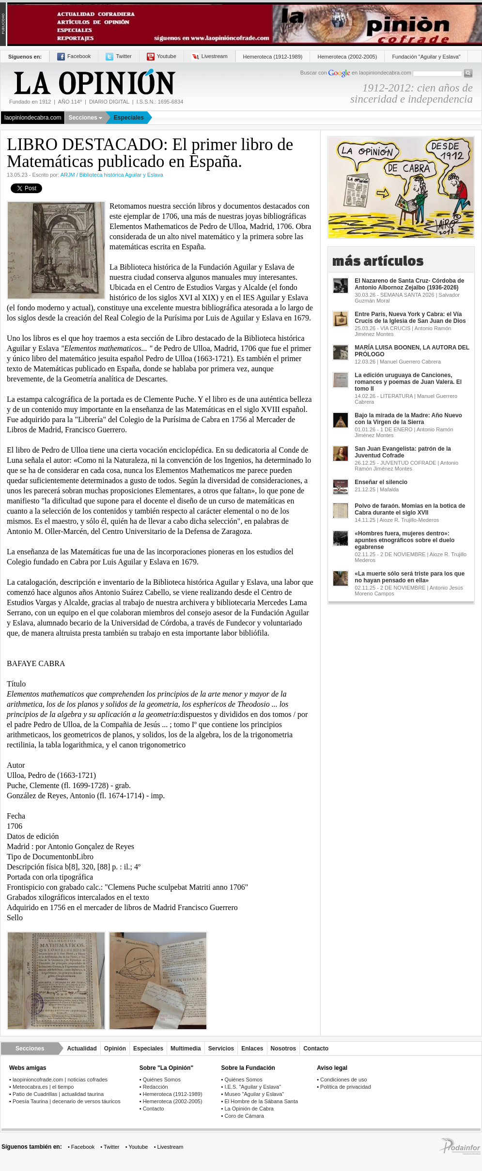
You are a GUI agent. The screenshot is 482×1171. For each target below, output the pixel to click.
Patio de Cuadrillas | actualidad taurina (58, 1094)
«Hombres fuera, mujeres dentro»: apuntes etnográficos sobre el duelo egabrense (404, 540)
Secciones (85, 117)
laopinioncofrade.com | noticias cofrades (60, 1079)
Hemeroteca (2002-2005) (347, 57)
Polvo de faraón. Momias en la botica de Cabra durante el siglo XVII (410, 509)
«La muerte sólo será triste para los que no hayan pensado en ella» (410, 577)
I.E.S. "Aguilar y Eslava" (252, 1087)
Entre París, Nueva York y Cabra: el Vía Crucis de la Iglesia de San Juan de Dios (410, 317)
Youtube (161, 56)
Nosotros (283, 1048)
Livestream (209, 56)
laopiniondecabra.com (32, 117)
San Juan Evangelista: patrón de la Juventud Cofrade (403, 452)
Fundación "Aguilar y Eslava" (426, 57)
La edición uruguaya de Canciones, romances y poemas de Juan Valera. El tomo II (408, 382)
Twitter (118, 56)
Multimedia (186, 1048)
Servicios (221, 1048)
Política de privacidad (345, 1087)
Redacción (155, 1087)
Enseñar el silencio (381, 482)
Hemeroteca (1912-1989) (273, 57)
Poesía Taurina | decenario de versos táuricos (67, 1101)
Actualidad (81, 1048)
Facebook (74, 56)
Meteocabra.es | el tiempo (43, 1087)
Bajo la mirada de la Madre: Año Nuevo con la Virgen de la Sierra (408, 419)
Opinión (115, 1048)
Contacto (315, 1048)
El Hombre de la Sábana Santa (261, 1101)
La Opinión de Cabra (249, 1108)
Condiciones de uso (343, 1079)
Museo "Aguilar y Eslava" (254, 1094)
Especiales (129, 117)
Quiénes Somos (162, 1079)
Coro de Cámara (244, 1116)
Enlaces (252, 1048)
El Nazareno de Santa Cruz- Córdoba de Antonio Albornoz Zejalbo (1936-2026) (409, 284)
